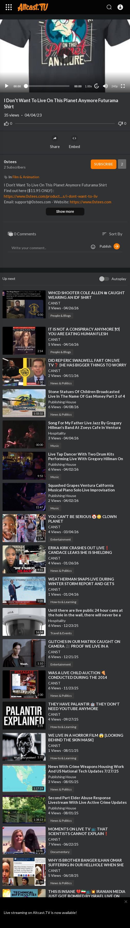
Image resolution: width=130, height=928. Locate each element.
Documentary (60, 852)
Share (55, 142)
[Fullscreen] (122, 86)
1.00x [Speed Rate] (88, 86)
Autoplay (119, 279)
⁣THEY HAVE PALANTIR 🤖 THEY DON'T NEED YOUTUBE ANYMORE (84, 706)
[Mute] (105, 86)
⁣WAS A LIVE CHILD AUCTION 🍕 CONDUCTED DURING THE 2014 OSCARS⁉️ (77, 677)
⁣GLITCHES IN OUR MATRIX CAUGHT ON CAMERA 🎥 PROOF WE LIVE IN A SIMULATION (84, 646)
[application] (65, 55)
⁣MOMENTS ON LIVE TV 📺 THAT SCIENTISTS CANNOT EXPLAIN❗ (78, 831)
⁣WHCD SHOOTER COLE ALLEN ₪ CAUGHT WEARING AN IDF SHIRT (86, 295)
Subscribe (103, 164)
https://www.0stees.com (90, 201)
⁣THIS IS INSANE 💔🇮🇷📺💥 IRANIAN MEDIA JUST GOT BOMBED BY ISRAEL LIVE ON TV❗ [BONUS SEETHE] (86, 896)
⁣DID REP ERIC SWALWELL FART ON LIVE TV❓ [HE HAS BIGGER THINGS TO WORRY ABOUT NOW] (87, 365)
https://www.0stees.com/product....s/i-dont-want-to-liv (51, 196)
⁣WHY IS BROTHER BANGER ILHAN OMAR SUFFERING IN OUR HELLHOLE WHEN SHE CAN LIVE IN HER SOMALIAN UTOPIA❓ (86, 865)
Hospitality (57, 433)
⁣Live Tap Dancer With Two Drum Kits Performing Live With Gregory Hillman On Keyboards (85, 459)
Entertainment (61, 539)
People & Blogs (61, 316)
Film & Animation (26, 177)
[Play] (6, 86)
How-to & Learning (63, 602)
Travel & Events (61, 633)
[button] (120, 7)
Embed (74, 142)
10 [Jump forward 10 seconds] (97, 86)
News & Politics (61, 383)
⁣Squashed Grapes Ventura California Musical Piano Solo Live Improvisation (81, 487)
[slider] (47, 86)
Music (55, 446)
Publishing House (62, 402)
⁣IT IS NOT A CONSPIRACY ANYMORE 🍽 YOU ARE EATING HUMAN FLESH (83, 331)
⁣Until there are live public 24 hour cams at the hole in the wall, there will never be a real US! (85, 615)
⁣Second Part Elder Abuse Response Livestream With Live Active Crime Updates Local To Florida (87, 802)
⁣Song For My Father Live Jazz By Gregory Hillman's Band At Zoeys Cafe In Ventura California (85, 427)
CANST (54, 303)
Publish (109, 246)
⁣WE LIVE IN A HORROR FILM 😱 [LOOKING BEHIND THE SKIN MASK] (85, 737)
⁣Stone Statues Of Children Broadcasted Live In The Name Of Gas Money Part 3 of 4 (86, 393)
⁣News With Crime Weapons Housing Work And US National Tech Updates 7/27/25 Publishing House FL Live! (86, 771)
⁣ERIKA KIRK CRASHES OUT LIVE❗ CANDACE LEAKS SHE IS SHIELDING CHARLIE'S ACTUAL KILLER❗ (80, 552)
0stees (10, 161)
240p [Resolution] (115, 86)
